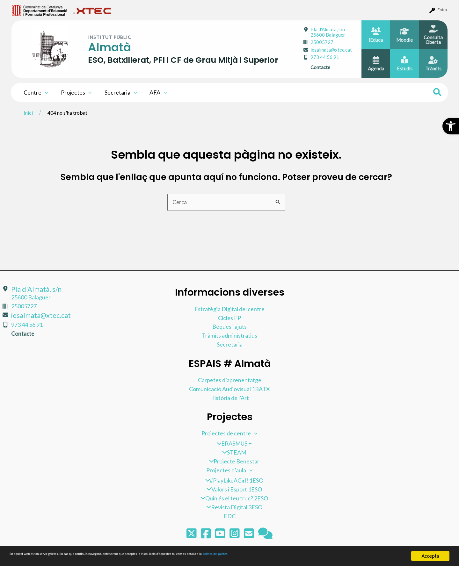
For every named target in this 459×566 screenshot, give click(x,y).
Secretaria (117, 92)
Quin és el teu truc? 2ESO (232, 498)
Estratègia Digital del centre (229, 308)
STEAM (233, 452)
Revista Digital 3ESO (233, 507)
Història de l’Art (229, 397)
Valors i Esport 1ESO (232, 489)
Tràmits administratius (229, 335)
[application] (44, 92)
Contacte (320, 67)
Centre (35, 92)
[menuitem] (40, 10)
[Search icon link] (437, 93)
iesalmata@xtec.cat (331, 50)
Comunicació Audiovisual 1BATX (229, 388)
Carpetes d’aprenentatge (229, 379)
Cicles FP (229, 317)
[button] (450, 126)
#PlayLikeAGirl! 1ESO (233, 480)
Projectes (74, 92)
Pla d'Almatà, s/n (327, 32)
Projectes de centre (229, 433)
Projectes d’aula (229, 470)
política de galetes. (336, 556)
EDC (230, 515)
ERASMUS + (232, 443)
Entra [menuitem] (442, 9)
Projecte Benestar (233, 461)
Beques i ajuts (229, 326)
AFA (154, 92)
